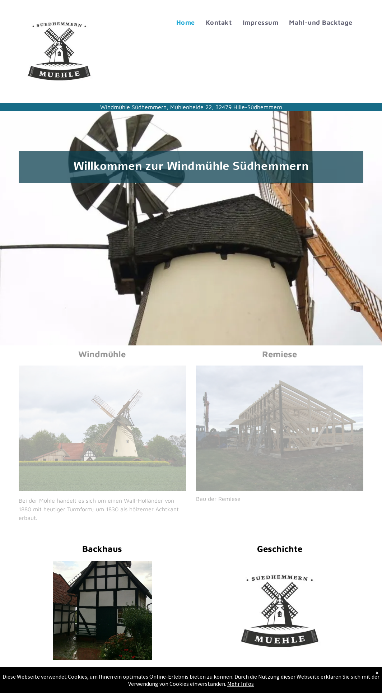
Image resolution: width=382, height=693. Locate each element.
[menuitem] (185, 22)
